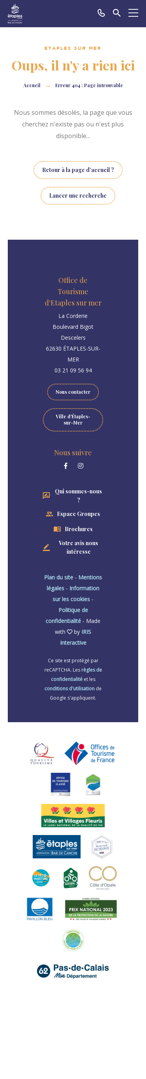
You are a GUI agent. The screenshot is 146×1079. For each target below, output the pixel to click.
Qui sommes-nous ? (78, 496)
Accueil (31, 85)
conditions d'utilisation (69, 688)
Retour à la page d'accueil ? (78, 170)
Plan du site (58, 577)
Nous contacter (73, 392)
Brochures (79, 529)
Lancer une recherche (78, 195)
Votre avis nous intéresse (78, 547)
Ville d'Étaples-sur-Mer (73, 419)
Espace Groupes (78, 514)
